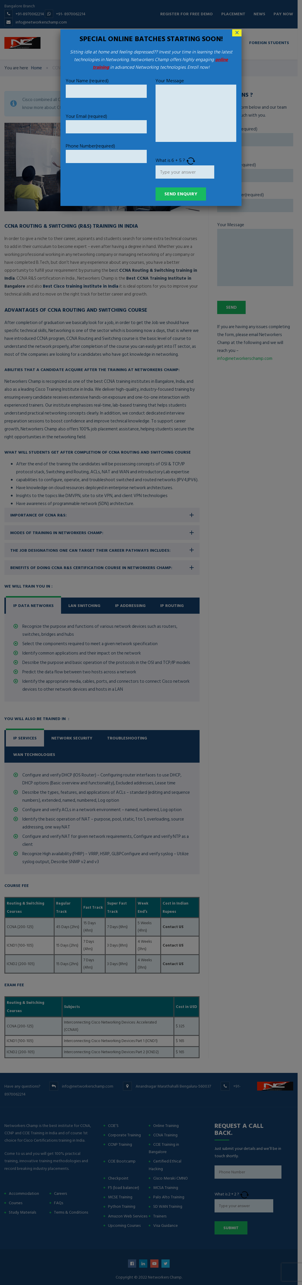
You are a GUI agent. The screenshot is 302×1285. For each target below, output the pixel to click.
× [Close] (237, 32)
